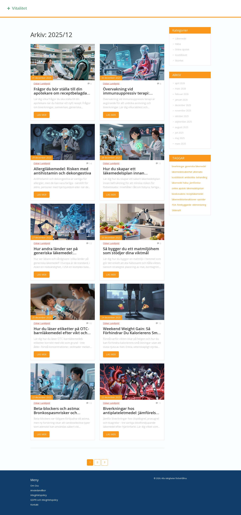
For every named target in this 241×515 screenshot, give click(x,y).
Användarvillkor (38, 490)
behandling (201, 175)
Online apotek (180, 49)
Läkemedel (179, 38)
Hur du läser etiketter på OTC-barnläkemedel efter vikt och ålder (61, 331)
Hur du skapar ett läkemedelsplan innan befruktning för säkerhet (126, 171)
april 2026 (178, 82)
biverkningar (178, 164)
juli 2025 (177, 130)
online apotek (179, 185)
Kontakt (34, 504)
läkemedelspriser (194, 185)
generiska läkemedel (195, 164)
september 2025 (182, 120)
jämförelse (194, 180)
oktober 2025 (180, 114)
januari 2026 (180, 98)
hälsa (185, 180)
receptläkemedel (194, 191)
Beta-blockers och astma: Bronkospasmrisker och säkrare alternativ (57, 410)
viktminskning (198, 201)
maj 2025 (178, 136)
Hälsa (176, 43)
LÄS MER (41, 114)
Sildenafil (176, 207)
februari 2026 (180, 93)
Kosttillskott (179, 54)
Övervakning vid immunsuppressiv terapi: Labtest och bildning (126, 91)
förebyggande (184, 201)
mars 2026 (179, 87)
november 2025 (181, 109)
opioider (201, 196)
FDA (174, 201)
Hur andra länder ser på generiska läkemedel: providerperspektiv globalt (58, 251)
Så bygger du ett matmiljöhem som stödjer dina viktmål (131, 251)
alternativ (197, 169)
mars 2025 (179, 141)
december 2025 (181, 103)
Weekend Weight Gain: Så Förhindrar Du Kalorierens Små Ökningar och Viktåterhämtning (131, 331)
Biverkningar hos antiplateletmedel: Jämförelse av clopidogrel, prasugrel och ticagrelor (130, 410)
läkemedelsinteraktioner (184, 196)
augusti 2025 (180, 125)
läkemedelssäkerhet (182, 169)
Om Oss (34, 485)
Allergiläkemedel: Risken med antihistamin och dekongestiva (62, 171)
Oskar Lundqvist (42, 83)
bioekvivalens (178, 191)
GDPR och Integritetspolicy (44, 499)
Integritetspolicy (38, 495)
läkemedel (177, 180)
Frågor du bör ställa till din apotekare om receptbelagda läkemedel (60, 91)
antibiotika (189, 175)
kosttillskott (178, 175)
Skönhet (177, 59)
